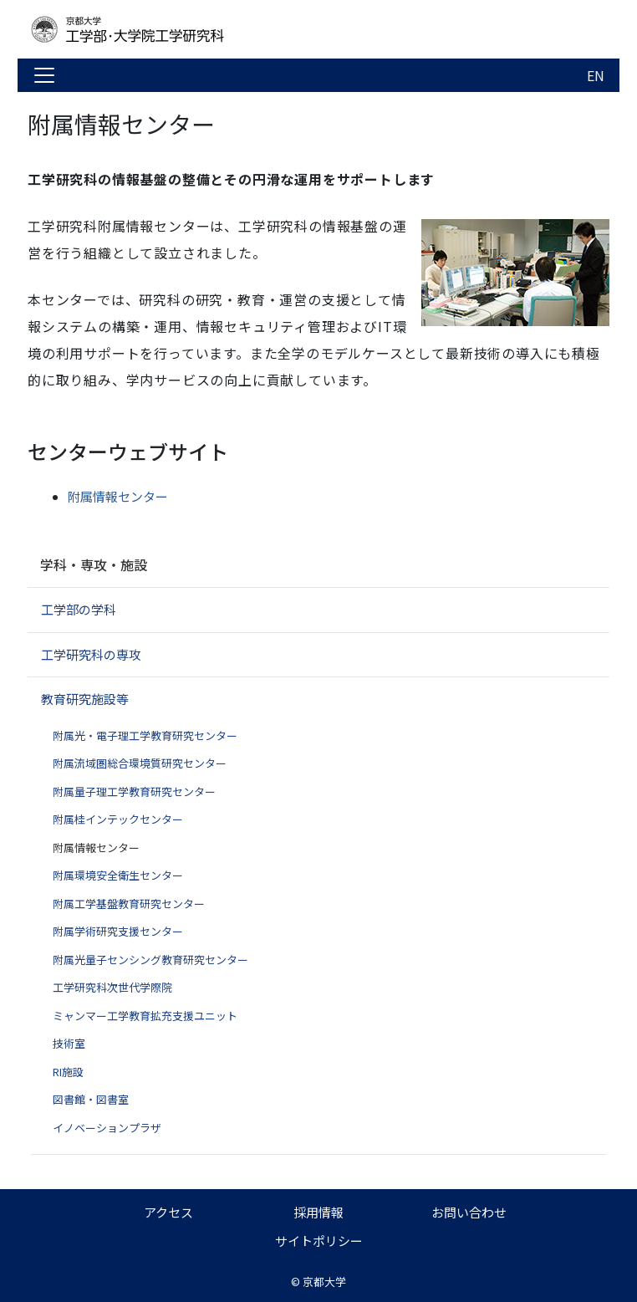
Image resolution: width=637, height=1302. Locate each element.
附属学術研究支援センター (118, 931)
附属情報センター (118, 496)
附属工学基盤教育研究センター (129, 903)
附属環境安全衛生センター (118, 875)
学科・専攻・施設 (93, 564)
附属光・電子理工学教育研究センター (145, 735)
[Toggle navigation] (44, 75)
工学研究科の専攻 (91, 654)
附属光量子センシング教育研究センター (150, 960)
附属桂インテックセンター (118, 819)
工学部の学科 (78, 609)
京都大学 (324, 1281)
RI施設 (68, 1072)
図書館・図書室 (91, 1099)
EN (595, 75)
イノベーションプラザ (107, 1128)
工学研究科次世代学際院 (112, 987)
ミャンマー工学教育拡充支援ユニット (145, 1016)
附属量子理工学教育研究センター (134, 791)
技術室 (69, 1043)
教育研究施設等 (85, 698)
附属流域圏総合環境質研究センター (140, 763)
